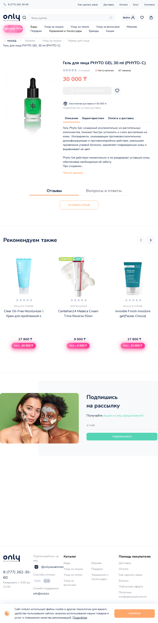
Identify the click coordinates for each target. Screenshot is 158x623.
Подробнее (80, 618)
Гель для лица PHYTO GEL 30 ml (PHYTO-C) (31, 45)
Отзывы (54, 190)
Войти (129, 18)
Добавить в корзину (87, 90)
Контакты (149, 4)
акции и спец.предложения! (123, 415)
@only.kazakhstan (48, 567)
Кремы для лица (78, 41)
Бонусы (124, 581)
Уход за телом (80, 27)
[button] (141, 240)
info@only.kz (41, 594)
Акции (110, 31)
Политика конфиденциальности (133, 594)
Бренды (94, 31)
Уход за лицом (53, 27)
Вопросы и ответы (104, 190)
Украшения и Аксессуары (65, 31)
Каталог (30, 41)
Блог (136, 4)
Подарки (36, 31)
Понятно (135, 613)
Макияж (132, 27)
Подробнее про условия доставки (82, 107)
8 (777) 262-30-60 (15, 4)
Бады (34, 27)
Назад (11, 40)
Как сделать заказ (88, 4)
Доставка (108, 4)
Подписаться (122, 436)
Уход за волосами (108, 27)
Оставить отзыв (79, 205)
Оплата (123, 4)
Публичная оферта (131, 586)
